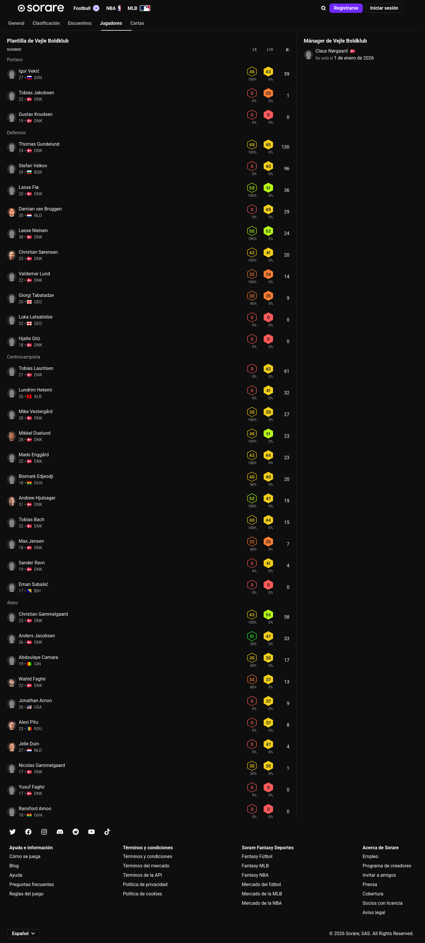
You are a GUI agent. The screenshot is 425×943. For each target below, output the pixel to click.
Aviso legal (374, 912)
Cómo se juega (24, 856)
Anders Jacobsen (37, 635)
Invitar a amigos (379, 875)
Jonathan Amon (35, 700)
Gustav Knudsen (36, 114)
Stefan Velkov (33, 165)
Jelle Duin (29, 744)
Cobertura (373, 894)
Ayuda (15, 875)
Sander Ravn (32, 563)
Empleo (371, 856)
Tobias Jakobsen (36, 92)
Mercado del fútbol (261, 884)
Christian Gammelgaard (43, 614)
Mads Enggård (34, 454)
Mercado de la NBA (262, 903)
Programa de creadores (387, 866)
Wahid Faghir (32, 679)
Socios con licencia (383, 903)
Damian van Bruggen (40, 209)
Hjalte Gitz (29, 338)
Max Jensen (31, 541)
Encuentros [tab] (80, 23)
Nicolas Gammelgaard (42, 765)
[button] (323, 8)
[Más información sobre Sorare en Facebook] (28, 832)
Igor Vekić (29, 71)
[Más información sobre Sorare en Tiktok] (107, 832)
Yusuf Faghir (32, 787)
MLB (139, 8)
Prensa (370, 884)
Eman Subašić (33, 584)
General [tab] (16, 23)
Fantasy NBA (255, 875)
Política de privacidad (145, 884)
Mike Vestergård (36, 411)
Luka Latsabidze (36, 317)
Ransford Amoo (35, 808)
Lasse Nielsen (33, 230)
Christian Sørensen (38, 252)
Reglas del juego (26, 894)
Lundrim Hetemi (35, 390)
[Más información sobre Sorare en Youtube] (91, 832)
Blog (14, 866)
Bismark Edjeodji (36, 476)
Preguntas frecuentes (31, 884)
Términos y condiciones (147, 856)
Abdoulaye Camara (38, 657)
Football (86, 8)
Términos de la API (142, 875)
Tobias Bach (31, 519)
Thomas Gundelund (39, 144)
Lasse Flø (29, 187)
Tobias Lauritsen (36, 368)
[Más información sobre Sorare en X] (12, 832)
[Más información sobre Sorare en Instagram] (44, 832)
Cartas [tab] (137, 23)
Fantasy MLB (255, 866)
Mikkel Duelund (35, 433)
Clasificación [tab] (46, 23)
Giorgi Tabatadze (36, 295)
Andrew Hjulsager (37, 498)
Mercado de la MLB (262, 894)
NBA (113, 8)
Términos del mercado (146, 866)
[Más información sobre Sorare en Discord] (59, 832)
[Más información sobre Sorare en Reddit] (75, 832)
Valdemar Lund (34, 273)
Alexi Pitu (28, 722)
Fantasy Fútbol (257, 856)
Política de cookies (142, 894)
